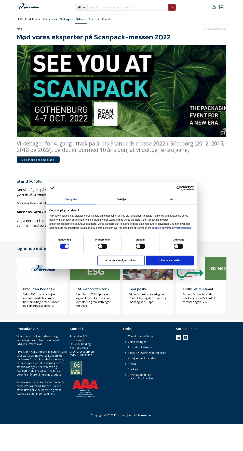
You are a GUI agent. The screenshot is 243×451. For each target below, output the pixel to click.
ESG (20, 19)
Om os (92, 19)
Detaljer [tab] (121, 199)
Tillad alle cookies (170, 260)
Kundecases (50, 19)
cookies (156, 227)
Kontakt (107, 19)
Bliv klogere (66, 19)
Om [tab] (172, 199)
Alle (80, 7)
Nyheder (81, 19)
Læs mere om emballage (38, 159)
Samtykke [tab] (71, 199)
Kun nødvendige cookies (121, 260)
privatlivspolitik (181, 227)
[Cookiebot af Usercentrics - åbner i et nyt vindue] (179, 188)
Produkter (31, 19)
